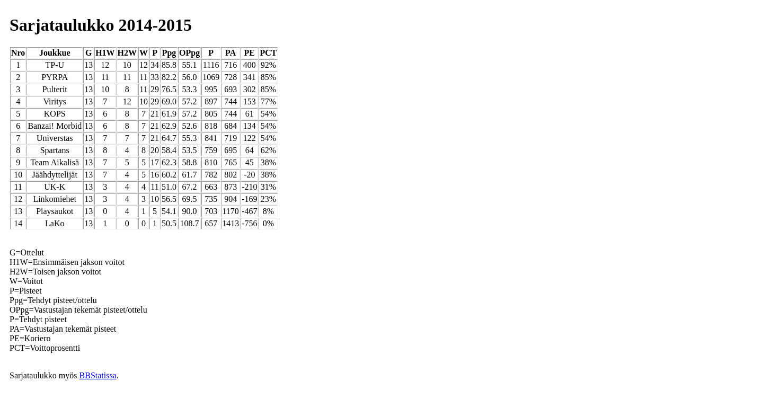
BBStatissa (98, 375)
